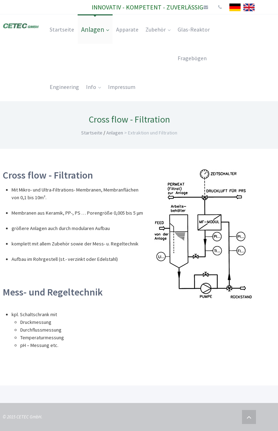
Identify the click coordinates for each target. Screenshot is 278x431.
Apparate (127, 29)
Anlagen (95, 29)
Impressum (121, 86)
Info (93, 86)
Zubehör (158, 29)
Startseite (62, 29)
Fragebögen (192, 58)
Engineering (64, 86)
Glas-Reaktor (194, 29)
